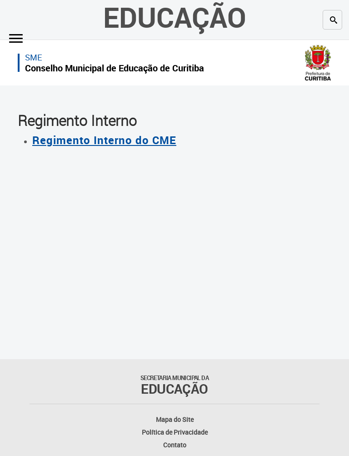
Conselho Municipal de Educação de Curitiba (114, 68)
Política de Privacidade (175, 432)
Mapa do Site (175, 419)
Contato (174, 445)
